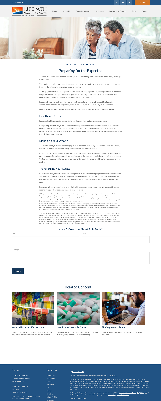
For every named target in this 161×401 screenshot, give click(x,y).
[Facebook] (129, 2)
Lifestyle (50, 394)
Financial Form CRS (78, 372)
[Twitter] (116, 2)
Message (15, 249)
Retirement (51, 375)
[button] (54, 11)
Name (14, 234)
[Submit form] (18, 271)
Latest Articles (52, 397)
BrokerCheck (113, 375)
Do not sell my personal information (118, 395)
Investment (51, 378)
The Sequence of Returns (114, 327)
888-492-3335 (24, 378)
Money (49, 391)
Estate (49, 382)
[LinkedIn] (123, 2)
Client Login (142, 2)
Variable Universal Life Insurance (28, 327)
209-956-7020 (18, 2)
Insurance (50, 385)
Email (84, 234)
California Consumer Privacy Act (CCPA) (131, 393)
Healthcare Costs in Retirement (72, 327)
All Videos (50, 400)
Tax (48, 388)
